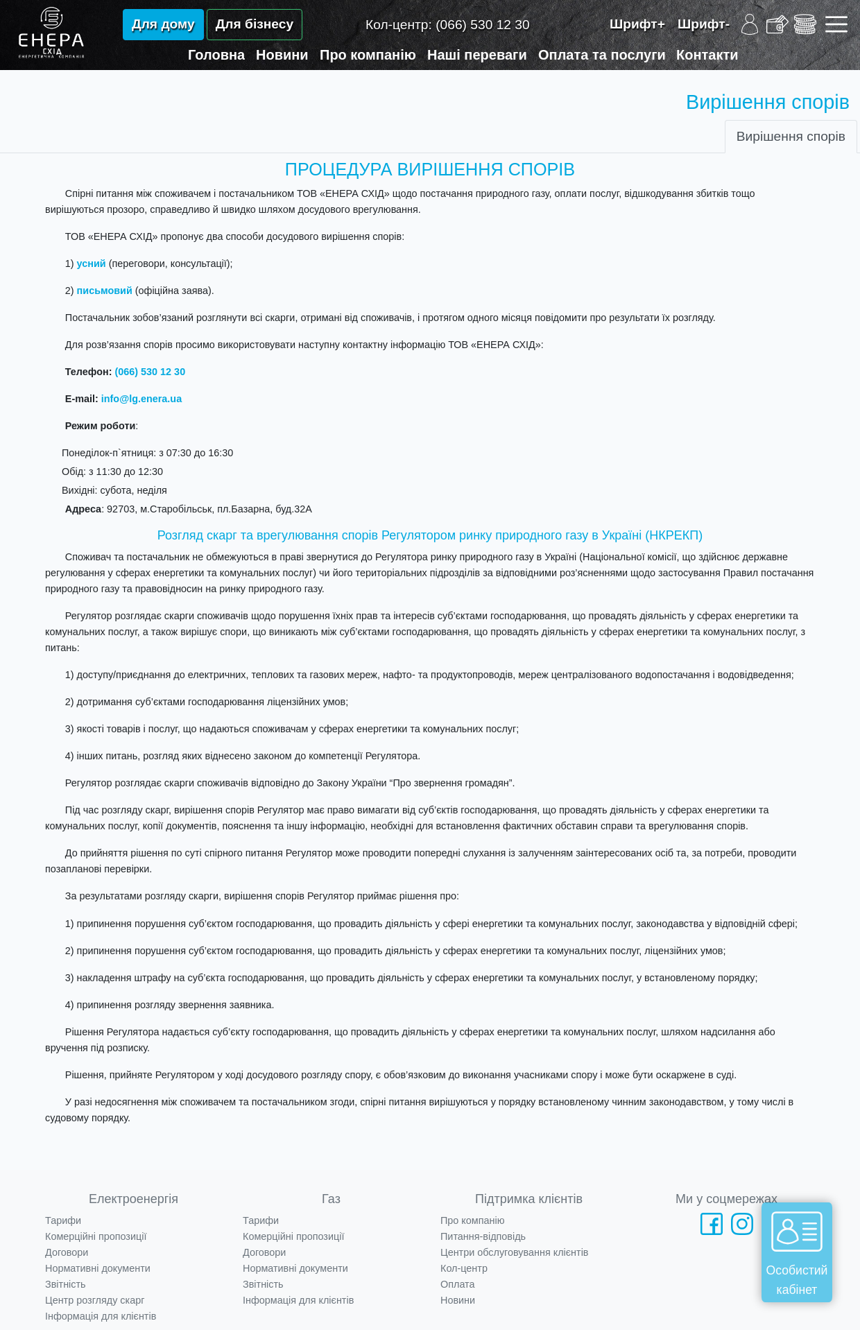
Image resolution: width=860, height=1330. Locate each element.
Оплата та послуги (602, 54)
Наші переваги (477, 54)
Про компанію (368, 54)
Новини (282, 54)
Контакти (707, 54)
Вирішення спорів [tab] (791, 136)
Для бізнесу (254, 24)
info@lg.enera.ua (141, 398)
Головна (216, 54)
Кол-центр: (448, 24)
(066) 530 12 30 (150, 371)
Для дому (163, 24)
